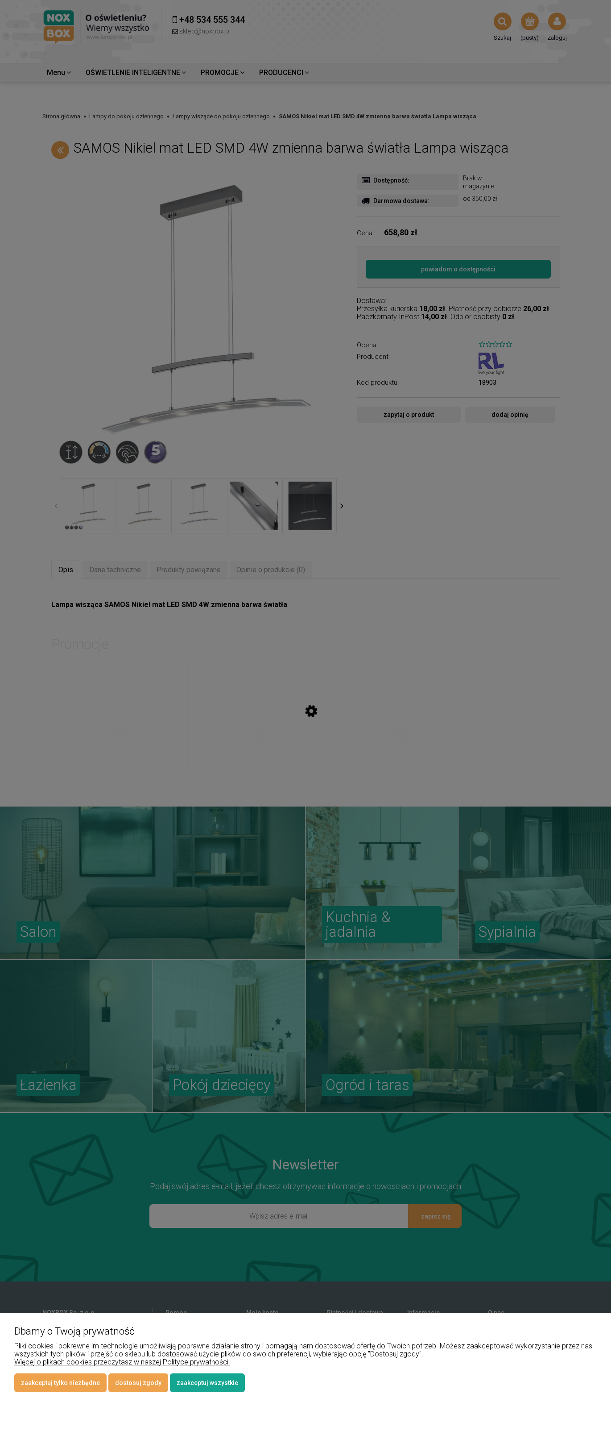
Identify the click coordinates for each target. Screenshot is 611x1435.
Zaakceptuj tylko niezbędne (60, 1382)
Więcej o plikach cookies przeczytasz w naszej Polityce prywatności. (122, 1362)
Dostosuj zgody (138, 1382)
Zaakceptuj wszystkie (207, 1382)
